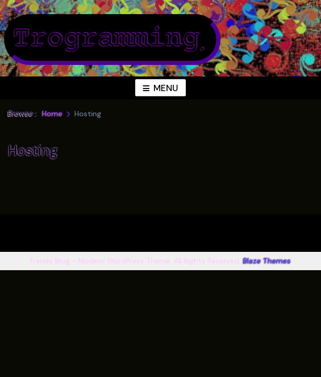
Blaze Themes (267, 260)
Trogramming (106, 39)
